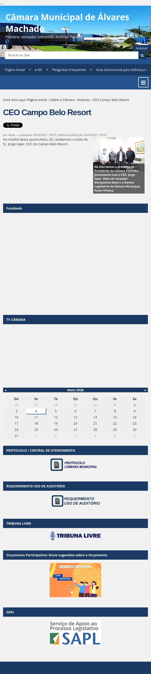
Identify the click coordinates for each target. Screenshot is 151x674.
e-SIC (38, 69)
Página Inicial (15, 69)
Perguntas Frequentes (69, 69)
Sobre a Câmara (62, 99)
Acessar (142, 48)
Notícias (83, 99)
